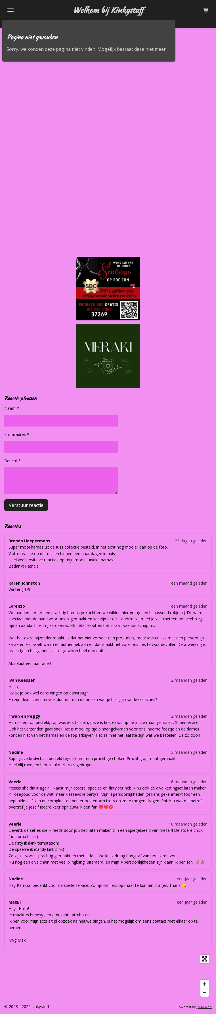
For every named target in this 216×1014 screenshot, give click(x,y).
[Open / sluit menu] (10, 10)
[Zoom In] (204, 984)
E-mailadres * (16, 434)
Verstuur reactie (26, 505)
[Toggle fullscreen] (204, 959)
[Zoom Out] (204, 992)
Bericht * (12, 460)
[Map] (108, 976)
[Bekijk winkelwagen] (205, 10)
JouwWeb (204, 1007)
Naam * (11, 408)
